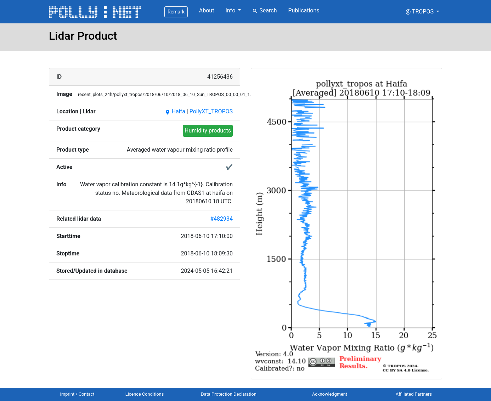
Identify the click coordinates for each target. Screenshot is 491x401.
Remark (176, 12)
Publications (303, 10)
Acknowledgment (329, 394)
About (206, 10)
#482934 (221, 218)
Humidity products (208, 130)
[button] (422, 11)
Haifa (175, 111)
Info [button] (231, 10)
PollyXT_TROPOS (211, 111)
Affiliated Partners (414, 394)
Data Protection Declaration (228, 394)
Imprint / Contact (77, 394)
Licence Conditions (144, 394)
